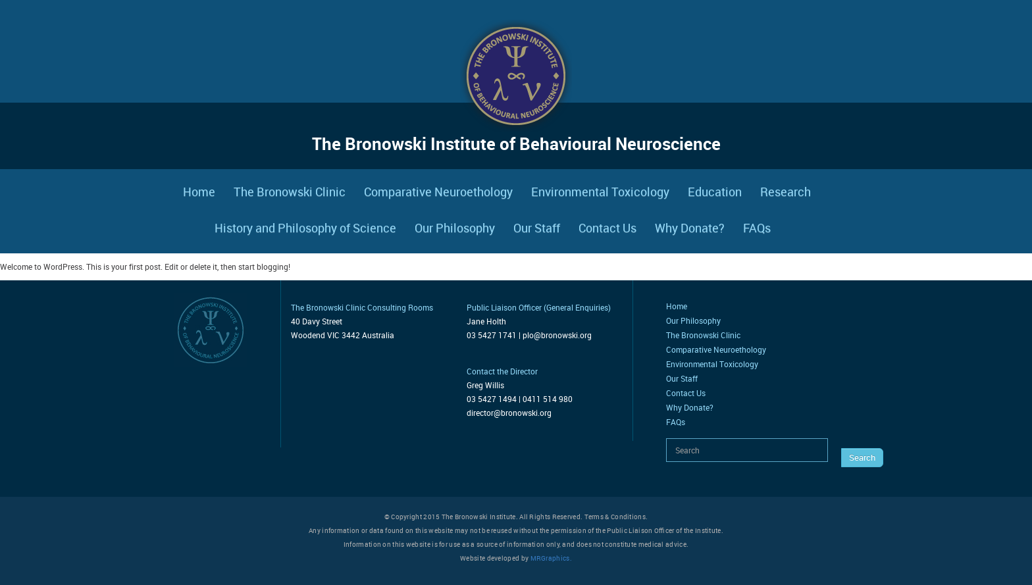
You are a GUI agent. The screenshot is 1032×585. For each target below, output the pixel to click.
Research (785, 191)
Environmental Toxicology (600, 191)
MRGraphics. (551, 558)
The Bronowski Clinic (290, 191)
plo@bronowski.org (557, 335)
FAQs (757, 228)
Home (199, 191)
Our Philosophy (455, 228)
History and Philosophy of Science (305, 228)
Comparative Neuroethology (438, 191)
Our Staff (536, 228)
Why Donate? (690, 228)
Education (715, 191)
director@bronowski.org (509, 412)
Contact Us (607, 228)
